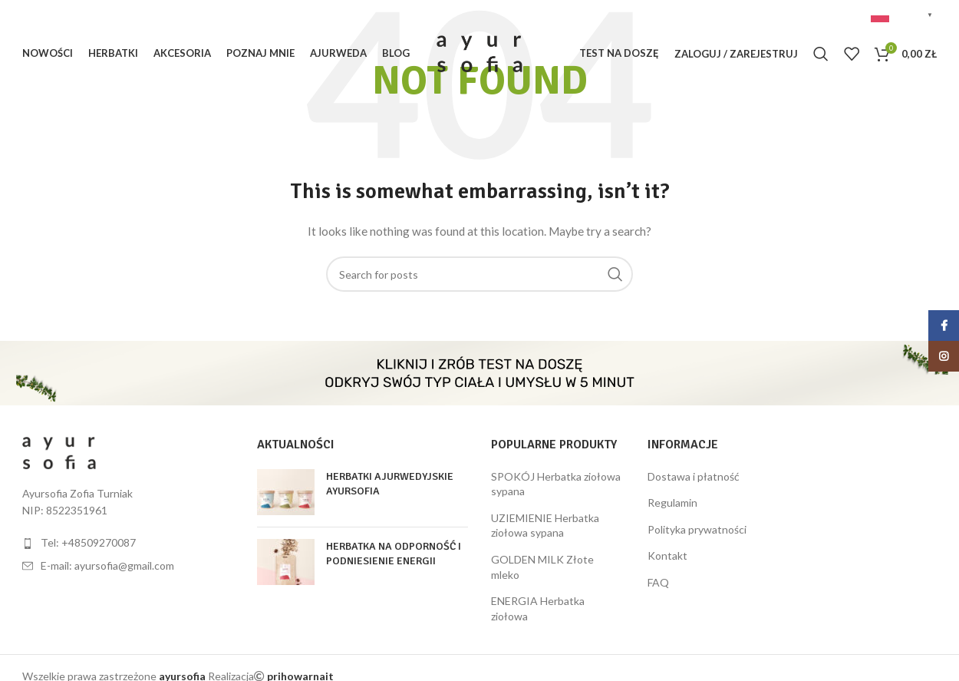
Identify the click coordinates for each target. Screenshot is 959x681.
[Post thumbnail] (286, 492)
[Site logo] (479, 52)
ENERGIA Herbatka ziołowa (538, 608)
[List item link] (128, 542)
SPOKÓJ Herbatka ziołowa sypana (556, 484)
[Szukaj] (821, 53)
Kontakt (667, 555)
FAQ (658, 582)
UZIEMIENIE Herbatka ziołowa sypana (545, 525)
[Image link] (59, 451)
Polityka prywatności (697, 529)
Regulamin (672, 502)
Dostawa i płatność (694, 476)
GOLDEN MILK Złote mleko (542, 567)
